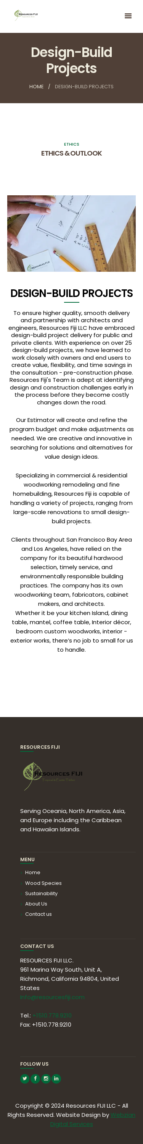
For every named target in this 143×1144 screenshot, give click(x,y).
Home (36, 86)
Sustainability (41, 893)
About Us (36, 903)
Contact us (38, 914)
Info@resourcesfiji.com (52, 997)
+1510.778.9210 (52, 1015)
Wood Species (43, 883)
